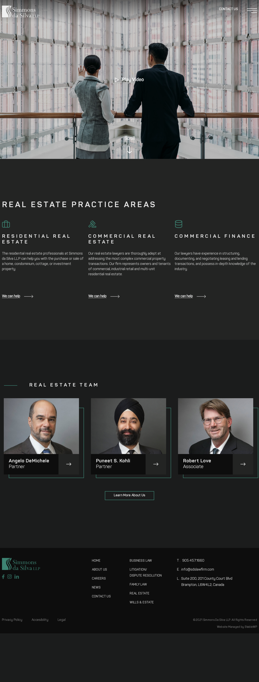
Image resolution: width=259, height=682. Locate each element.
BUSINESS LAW (141, 560)
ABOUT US (99, 569)
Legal (62, 620)
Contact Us (228, 9)
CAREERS (99, 578)
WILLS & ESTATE (142, 602)
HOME (96, 560)
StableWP (251, 627)
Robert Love (197, 461)
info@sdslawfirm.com (195, 570)
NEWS (96, 587)
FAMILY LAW (138, 584)
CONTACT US (101, 596)
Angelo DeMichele (29, 461)
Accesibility (40, 620)
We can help (17, 296)
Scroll (129, 138)
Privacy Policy (12, 620)
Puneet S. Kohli (113, 461)
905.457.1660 (190, 561)
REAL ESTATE (139, 593)
